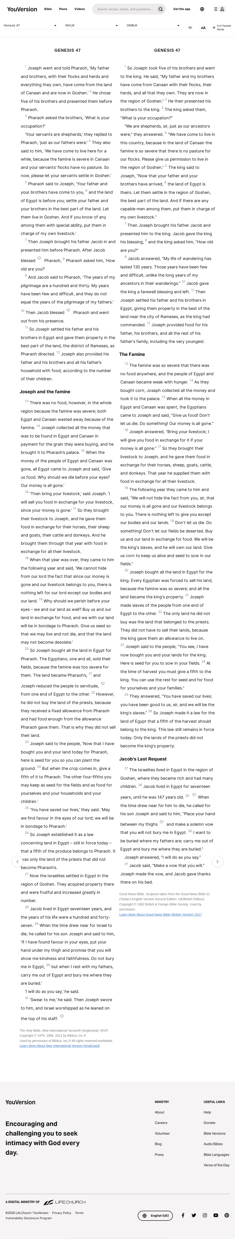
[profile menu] (219, 9)
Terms (79, 1213)
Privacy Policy (61, 1213)
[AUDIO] (190, 27)
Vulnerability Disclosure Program (28, 1218)
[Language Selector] (202, 9)
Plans (63, 9)
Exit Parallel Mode (222, 27)
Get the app (181, 9)
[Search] (123, 9)
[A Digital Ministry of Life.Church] (117, 1199)
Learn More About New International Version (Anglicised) (60, 1046)
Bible (48, 9)
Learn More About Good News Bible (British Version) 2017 (160, 914)
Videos (79, 9)
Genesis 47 (31, 25)
